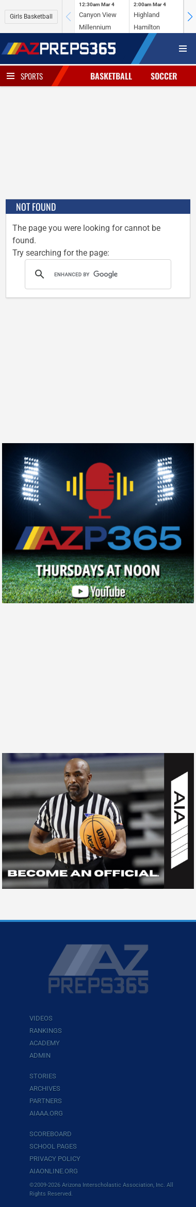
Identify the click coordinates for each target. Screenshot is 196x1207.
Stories (42, 1076)
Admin (40, 1055)
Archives (44, 1088)
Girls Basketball (31, 16)
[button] (190, 16)
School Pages (53, 1146)
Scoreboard (50, 1134)
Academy (44, 1043)
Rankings (45, 1030)
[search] (96, 274)
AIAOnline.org (53, 1171)
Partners (45, 1101)
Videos (41, 1018)
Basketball (111, 76)
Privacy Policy (54, 1159)
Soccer (164, 76)
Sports (32, 76)
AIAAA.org (46, 1113)
